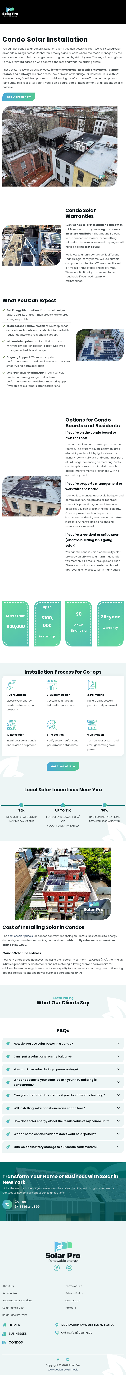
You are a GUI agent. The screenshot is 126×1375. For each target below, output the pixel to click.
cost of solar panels (20, 936)
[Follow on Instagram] (69, 1268)
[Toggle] (118, 1043)
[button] (122, 12)
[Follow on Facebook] (57, 1268)
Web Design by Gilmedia (63, 1369)
